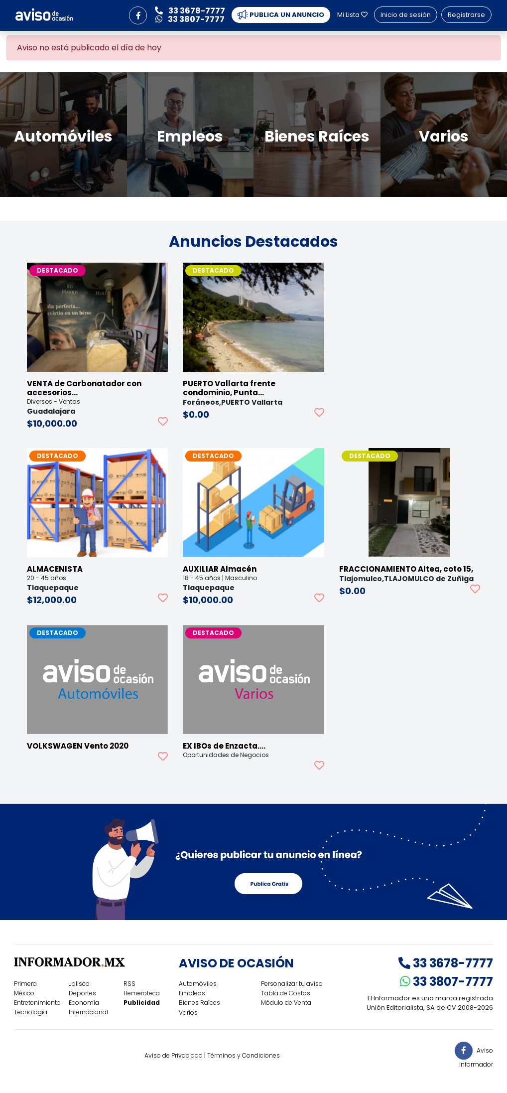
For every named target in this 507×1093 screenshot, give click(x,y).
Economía (84, 1002)
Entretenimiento (37, 1002)
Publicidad (142, 1002)
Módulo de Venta (286, 1002)
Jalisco (79, 983)
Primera (25, 983)
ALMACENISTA (55, 569)
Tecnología (30, 1012)
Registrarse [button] (466, 14)
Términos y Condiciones (243, 1055)
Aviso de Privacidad (173, 1055)
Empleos (192, 993)
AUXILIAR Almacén (219, 569)
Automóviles (198, 983)
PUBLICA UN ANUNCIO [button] (281, 15)
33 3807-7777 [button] (190, 19)
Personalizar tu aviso (292, 983)
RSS (129, 983)
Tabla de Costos (285, 993)
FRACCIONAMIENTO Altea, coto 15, (406, 569)
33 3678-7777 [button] (190, 10)
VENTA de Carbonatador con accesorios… (84, 388)
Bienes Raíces (199, 1002)
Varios (188, 1012)
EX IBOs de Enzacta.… (224, 746)
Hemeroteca (142, 993)
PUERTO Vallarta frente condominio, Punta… (229, 388)
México (24, 993)
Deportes (82, 993)
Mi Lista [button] (352, 14)
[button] (138, 15)
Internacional (88, 1012)
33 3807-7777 (446, 981)
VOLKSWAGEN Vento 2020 (77, 746)
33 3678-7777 (445, 963)
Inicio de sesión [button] (405, 14)
